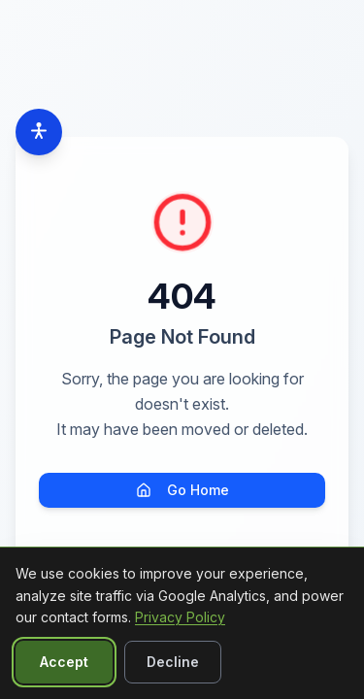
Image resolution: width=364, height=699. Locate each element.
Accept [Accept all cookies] (64, 661)
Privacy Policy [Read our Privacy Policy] (180, 617)
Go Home (182, 490)
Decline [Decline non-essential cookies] (173, 661)
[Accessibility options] (39, 132)
